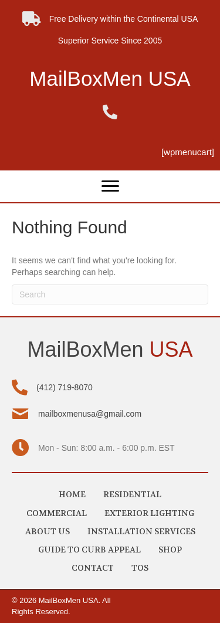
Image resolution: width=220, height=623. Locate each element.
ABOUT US (47, 531)
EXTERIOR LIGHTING (149, 513)
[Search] (110, 294)
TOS (139, 567)
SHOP (170, 549)
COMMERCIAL (56, 513)
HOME (72, 494)
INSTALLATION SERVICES (141, 531)
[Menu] (110, 186)
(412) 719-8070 (64, 387)
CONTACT (93, 567)
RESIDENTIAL (132, 494)
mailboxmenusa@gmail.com (89, 413)
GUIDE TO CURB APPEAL (89, 549)
